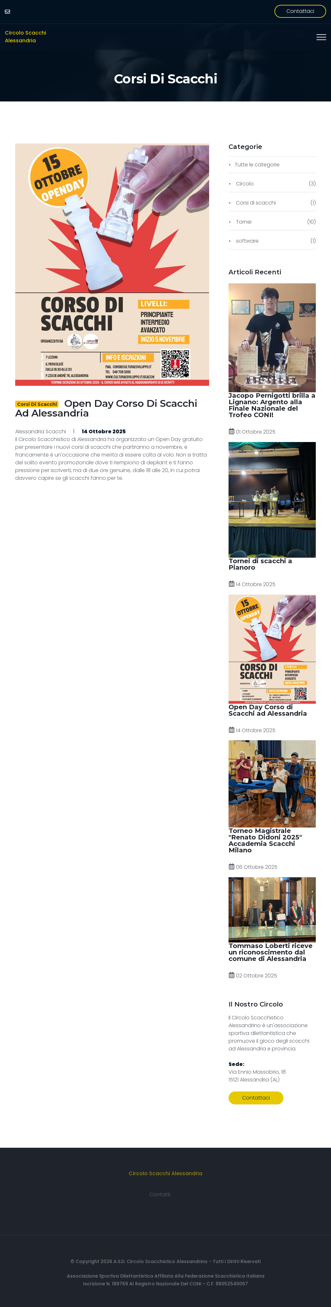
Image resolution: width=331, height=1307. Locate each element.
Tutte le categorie (257, 164)
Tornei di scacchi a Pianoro (260, 564)
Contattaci (300, 11)
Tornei (243, 222)
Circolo (244, 183)
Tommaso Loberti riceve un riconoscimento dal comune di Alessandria (271, 952)
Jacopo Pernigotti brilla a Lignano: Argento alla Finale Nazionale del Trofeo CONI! (272, 405)
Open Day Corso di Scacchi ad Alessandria (106, 408)
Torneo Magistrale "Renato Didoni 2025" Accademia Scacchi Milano (265, 840)
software (247, 241)
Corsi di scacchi (165, 79)
